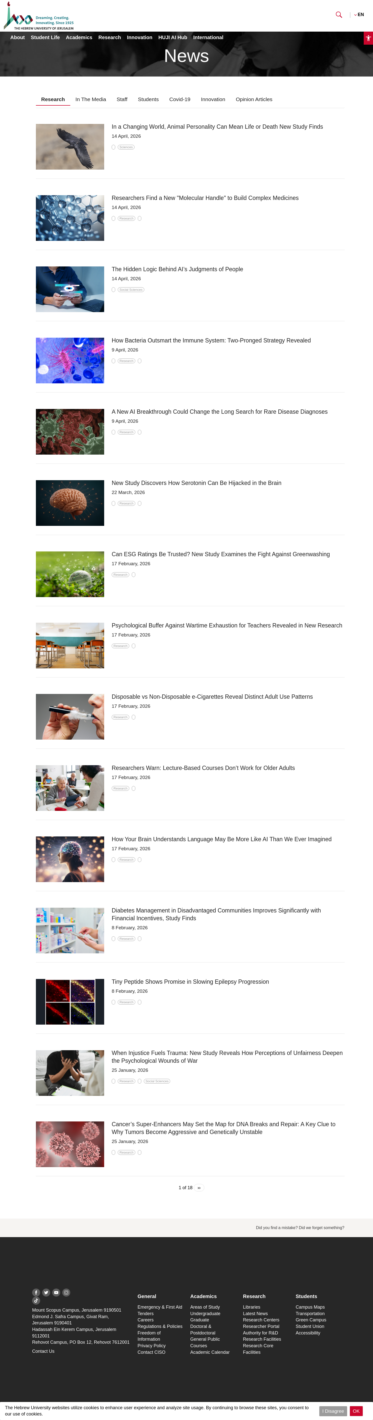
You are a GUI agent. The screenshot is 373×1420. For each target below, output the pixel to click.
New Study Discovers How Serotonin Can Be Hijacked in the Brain (196, 483)
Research (109, 37)
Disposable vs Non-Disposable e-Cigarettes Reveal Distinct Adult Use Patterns (212, 696)
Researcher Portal (261, 1326)
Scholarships (231, 15)
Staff (288, 15)
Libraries (251, 1307)
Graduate (199, 1319)
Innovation (139, 37)
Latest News (255, 1313)
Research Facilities (262, 1339)
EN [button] (361, 14)
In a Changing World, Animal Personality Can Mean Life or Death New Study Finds (217, 126)
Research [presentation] (53, 99)
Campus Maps (310, 1307)
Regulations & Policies (160, 1326)
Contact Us (43, 1351)
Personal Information (293, 38)
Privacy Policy (152, 1345)
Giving (312, 15)
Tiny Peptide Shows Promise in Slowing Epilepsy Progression (190, 981)
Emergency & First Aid (160, 1307)
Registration (343, 38)
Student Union (310, 1326)
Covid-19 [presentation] (179, 99)
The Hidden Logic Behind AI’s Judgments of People (177, 269)
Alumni (265, 15)
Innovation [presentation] (213, 99)
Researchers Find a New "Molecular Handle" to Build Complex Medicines (205, 198)
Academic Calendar (210, 1352)
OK (356, 1411)
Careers (146, 1319)
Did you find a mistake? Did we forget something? (300, 1228)
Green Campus (311, 1319)
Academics (79, 37)
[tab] (53, 99)
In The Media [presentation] (91, 99)
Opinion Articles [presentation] (254, 99)
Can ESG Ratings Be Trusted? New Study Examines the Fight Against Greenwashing (221, 554)
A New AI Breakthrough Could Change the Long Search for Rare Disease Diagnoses (220, 411)
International (208, 37)
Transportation (310, 1313)
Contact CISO (151, 1352)
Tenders (146, 1313)
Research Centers (261, 1319)
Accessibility (308, 1332)
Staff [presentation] (122, 99)
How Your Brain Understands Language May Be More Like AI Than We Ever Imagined (222, 839)
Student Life (45, 37)
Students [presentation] (148, 99)
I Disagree (333, 1411)
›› (199, 1187)
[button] (339, 16)
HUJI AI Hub (172, 37)
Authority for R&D (260, 1332)
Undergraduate (205, 1313)
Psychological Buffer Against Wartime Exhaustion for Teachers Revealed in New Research (227, 625)
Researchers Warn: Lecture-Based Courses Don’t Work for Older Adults (203, 768)
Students (195, 15)
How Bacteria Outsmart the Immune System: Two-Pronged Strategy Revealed (211, 340)
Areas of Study (205, 1307)
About (17, 37)
